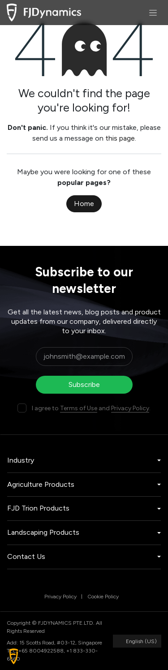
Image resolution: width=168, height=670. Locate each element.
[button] (14, 656)
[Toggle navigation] (153, 12)
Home (84, 203)
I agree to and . (91, 408)
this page (120, 138)
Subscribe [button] (84, 384)
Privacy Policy (130, 408)
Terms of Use (78, 408)
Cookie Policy (103, 596)
